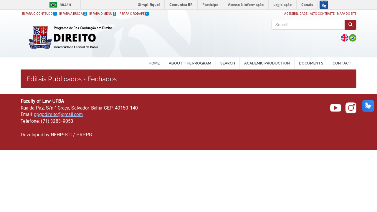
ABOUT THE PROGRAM (190, 63)
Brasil (59, 4)
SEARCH (227, 63)
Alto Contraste (322, 13)
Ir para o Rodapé (134, 13)
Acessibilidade (295, 13)
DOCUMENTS (311, 63)
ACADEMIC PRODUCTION (267, 63)
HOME (154, 63)
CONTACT (342, 63)
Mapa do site (346, 13)
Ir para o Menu (102, 13)
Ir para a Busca (73, 13)
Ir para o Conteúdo (39, 13)
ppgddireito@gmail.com (58, 114)
